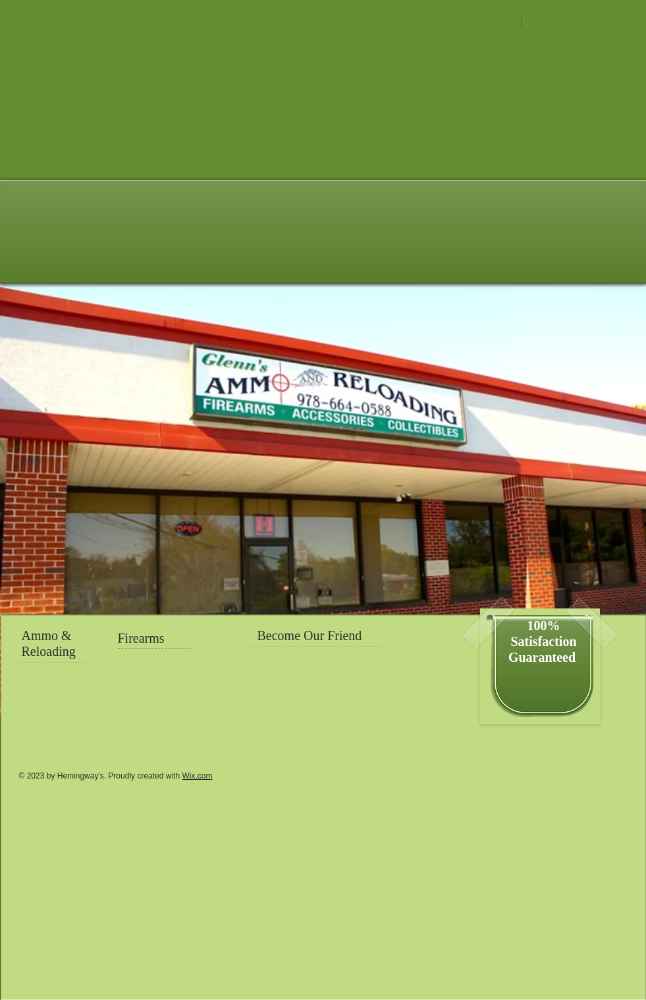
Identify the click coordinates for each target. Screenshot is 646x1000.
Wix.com (197, 775)
